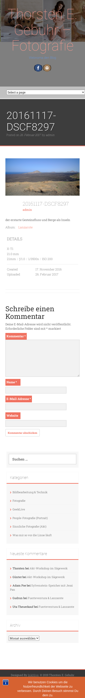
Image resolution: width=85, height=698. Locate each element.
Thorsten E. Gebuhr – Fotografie (42, 30)
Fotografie (19, 501)
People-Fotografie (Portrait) (30, 518)
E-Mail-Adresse (18, 399)
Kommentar (16, 336)
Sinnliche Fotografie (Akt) (29, 526)
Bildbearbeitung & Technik (30, 492)
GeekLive (19, 509)
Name (11, 382)
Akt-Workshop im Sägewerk (49, 568)
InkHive (33, 675)
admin (50, 135)
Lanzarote (25, 227)
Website (12, 415)
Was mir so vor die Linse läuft (32, 535)
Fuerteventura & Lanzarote (45, 598)
